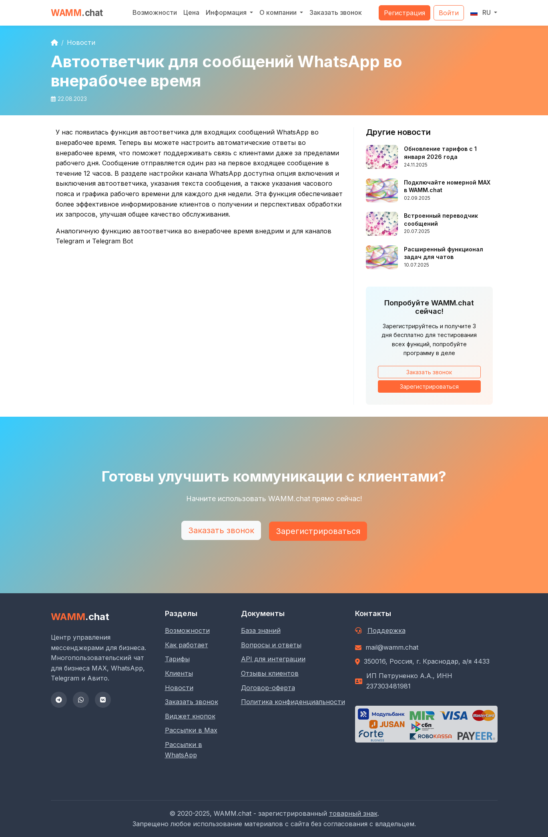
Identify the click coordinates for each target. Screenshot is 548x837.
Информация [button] (227, 12)
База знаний (261, 630)
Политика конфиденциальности (293, 702)
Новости (81, 42)
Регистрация (404, 13)
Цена (191, 12)
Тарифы (177, 659)
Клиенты (179, 673)
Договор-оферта (268, 688)
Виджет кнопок (190, 716)
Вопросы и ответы (271, 645)
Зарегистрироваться (429, 386)
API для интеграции (273, 659)
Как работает (186, 645)
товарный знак (353, 813)
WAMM (77, 12)
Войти (449, 13)
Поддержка (386, 630)
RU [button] (481, 12)
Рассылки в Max (191, 730)
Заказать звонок (335, 12)
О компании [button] (278, 12)
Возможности (154, 12)
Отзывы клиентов (270, 673)
